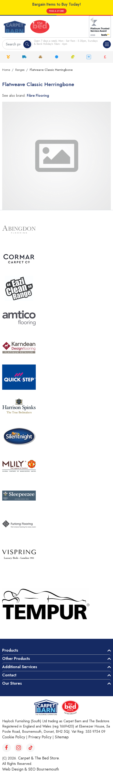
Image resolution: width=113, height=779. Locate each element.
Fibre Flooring (38, 95)
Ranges (19, 70)
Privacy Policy (39, 737)
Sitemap (62, 737)
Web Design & (15, 769)
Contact (9, 675)
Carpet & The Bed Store (38, 758)
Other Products (16, 658)
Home (6, 70)
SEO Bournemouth (43, 769)
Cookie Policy (13, 737)
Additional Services (19, 667)
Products (10, 650)
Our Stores (12, 683)
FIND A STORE (56, 11)
